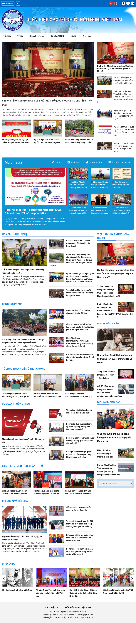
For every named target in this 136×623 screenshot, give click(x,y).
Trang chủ (87, 36)
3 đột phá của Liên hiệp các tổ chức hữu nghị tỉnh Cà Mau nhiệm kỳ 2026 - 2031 (47, 494)
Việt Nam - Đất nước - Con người (113, 236)
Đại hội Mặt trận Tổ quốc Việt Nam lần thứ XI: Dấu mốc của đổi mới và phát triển (33, 211)
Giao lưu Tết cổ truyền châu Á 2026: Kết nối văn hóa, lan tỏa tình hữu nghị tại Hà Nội (14, 494)
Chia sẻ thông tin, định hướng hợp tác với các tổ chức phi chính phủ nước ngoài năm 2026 (80, 327)
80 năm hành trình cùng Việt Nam (51, 590)
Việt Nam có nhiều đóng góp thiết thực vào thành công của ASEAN (78, 210)
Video (56, 162)
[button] (132, 578)
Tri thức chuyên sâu (119, 162)
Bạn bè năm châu (108, 323)
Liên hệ (73, 36)
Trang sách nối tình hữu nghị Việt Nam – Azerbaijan (106, 374)
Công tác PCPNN (57, 36)
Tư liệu (21, 36)
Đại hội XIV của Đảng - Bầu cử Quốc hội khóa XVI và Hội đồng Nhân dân (117, 593)
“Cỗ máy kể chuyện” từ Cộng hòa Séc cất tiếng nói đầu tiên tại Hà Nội (123, 80)
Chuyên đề (8, 563)
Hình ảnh (74, 162)
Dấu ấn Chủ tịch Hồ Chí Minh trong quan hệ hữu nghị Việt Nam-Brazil (78, 243)
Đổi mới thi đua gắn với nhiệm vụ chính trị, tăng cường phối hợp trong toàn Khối (79, 426)
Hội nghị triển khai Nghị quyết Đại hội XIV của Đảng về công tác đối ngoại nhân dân (79, 454)
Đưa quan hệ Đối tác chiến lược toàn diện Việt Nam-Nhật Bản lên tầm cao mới (79, 538)
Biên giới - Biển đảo (108, 402)
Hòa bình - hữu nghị (36, 36)
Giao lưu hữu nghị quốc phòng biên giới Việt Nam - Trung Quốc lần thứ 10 (114, 437)
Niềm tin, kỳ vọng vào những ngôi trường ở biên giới (105, 453)
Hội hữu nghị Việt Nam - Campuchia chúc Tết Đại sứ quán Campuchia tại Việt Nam (79, 396)
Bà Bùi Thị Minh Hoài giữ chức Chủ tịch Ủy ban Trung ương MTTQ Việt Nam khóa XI (115, 68)
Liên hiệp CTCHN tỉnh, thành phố (22, 465)
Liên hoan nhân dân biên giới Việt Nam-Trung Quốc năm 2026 (99, 185)
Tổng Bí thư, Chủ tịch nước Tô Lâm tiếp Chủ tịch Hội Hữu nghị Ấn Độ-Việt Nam (79, 293)
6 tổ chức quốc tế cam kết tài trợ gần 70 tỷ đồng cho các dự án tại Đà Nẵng (80, 357)
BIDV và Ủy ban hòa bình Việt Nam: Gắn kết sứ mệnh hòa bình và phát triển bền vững (47, 396)
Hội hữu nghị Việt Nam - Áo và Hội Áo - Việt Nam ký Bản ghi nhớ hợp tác (47, 142)
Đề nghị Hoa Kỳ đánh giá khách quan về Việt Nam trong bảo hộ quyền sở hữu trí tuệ (79, 551)
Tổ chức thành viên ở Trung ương (23, 368)
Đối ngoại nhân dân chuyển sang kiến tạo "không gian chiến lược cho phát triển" (80, 440)
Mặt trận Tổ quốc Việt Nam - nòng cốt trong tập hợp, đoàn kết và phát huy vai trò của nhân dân (78, 187)
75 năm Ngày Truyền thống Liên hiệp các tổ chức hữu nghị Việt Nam (83, 593)
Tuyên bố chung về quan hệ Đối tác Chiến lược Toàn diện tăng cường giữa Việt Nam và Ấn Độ (79, 524)
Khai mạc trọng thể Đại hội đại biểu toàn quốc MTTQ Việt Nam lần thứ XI (15, 142)
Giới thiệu (7, 36)
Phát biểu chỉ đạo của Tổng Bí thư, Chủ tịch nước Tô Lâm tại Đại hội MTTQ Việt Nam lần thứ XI (115, 96)
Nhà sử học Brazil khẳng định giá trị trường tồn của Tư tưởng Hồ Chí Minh (115, 359)
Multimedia (13, 162)
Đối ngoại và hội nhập (15, 501)
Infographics (94, 162)
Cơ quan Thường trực (16, 403)
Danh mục (7, 3)
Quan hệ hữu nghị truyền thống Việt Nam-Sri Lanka (121, 185)
